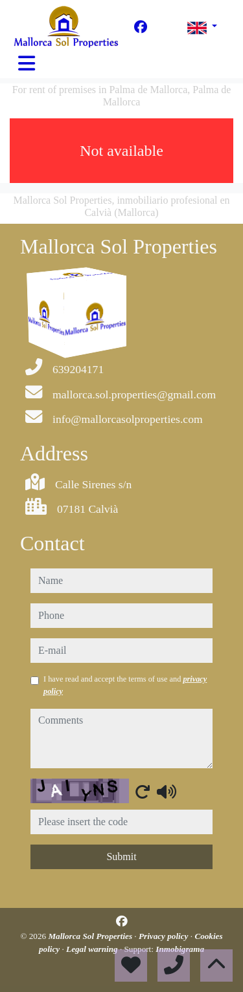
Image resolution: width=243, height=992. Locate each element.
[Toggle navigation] (26, 63)
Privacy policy (165, 936)
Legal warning (93, 949)
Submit (121, 856)
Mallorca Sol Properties (91, 936)
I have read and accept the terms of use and (125, 684)
